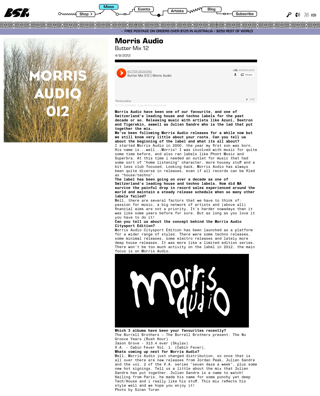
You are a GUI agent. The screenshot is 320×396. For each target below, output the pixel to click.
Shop (84, 14)
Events (144, 10)
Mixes (109, 7)
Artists (177, 11)
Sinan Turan (147, 390)
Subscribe (245, 14)
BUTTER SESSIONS (125, 105)
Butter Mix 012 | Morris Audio (152, 105)
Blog (212, 10)
